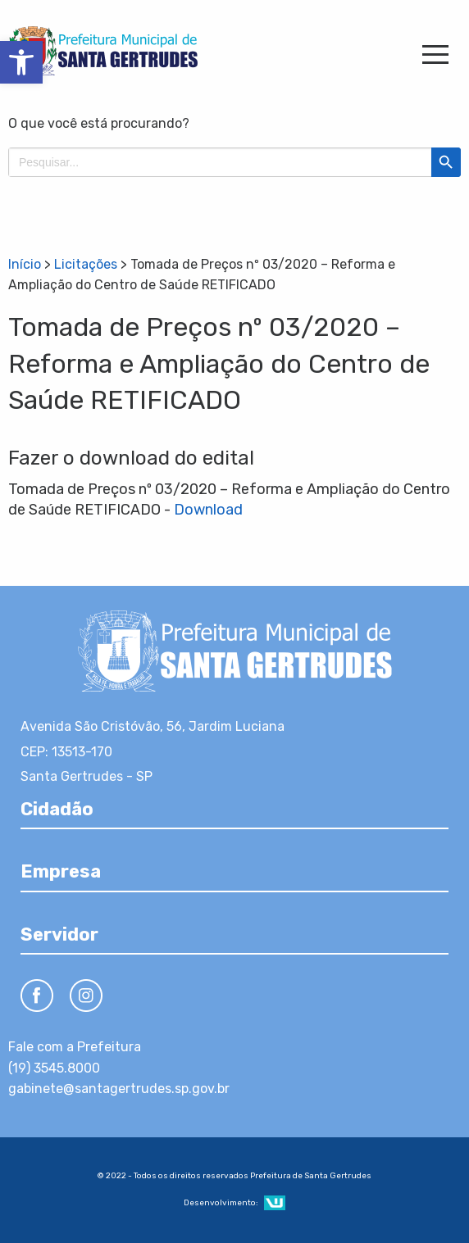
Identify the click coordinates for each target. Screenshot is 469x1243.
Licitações (85, 264)
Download (208, 510)
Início (24, 264)
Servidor (59, 934)
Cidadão (56, 809)
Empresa (60, 871)
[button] (21, 62)
